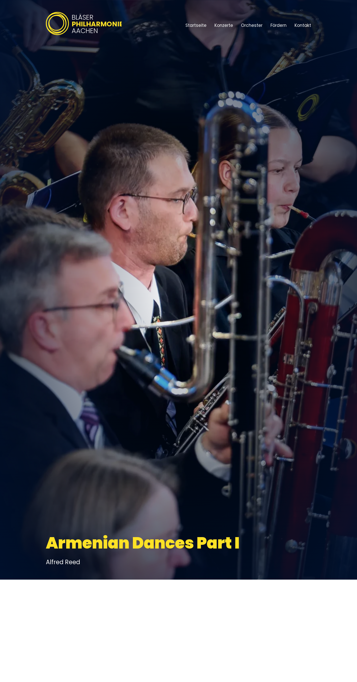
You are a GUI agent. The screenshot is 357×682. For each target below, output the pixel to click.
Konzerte (223, 25)
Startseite (196, 25)
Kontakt (303, 25)
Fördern (278, 25)
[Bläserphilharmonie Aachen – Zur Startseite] (84, 35)
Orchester (252, 25)
